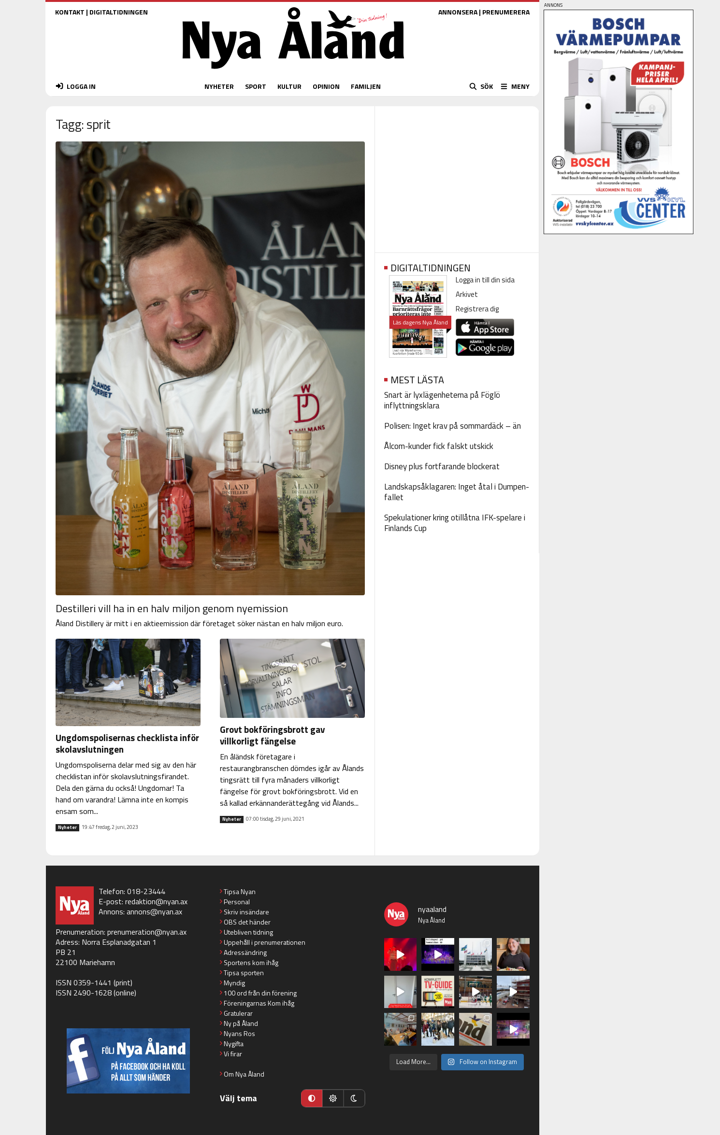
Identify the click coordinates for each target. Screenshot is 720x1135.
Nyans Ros (239, 1033)
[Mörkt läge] (354, 1098)
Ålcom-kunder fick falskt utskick (438, 446)
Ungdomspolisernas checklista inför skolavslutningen (127, 743)
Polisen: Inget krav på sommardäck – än (452, 426)
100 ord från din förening (260, 993)
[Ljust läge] (333, 1098)
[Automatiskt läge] (311, 1098)
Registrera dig (477, 308)
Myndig (234, 983)
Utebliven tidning (248, 932)
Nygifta (234, 1043)
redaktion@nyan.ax (156, 901)
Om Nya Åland (244, 1074)
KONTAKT (70, 12)
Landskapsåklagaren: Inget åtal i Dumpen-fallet (456, 492)
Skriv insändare (246, 912)
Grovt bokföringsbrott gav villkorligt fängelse (272, 735)
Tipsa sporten (244, 972)
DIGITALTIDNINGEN (118, 12)
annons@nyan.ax (154, 911)
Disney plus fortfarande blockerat (442, 466)
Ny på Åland (241, 1023)
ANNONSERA (457, 12)
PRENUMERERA (506, 12)
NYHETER (219, 86)
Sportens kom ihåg (251, 962)
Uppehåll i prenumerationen (264, 942)
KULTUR (289, 86)
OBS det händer (247, 922)
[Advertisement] (457, 176)
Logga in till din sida (485, 279)
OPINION (326, 86)
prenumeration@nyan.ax (147, 932)
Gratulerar (238, 1013)
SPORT (255, 86)
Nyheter (67, 827)
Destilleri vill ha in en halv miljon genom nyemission (172, 608)
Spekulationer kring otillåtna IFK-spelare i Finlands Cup (454, 522)
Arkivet (467, 294)
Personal (237, 902)
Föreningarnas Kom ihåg (259, 1003)
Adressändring (245, 952)
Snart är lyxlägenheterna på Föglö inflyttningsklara (442, 400)
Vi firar (233, 1054)
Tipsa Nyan (240, 891)
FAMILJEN (366, 86)
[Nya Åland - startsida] (293, 71)
